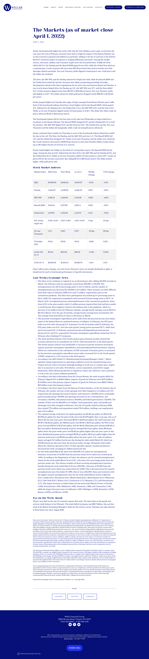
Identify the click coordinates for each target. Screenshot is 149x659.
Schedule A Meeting (135, 7)
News (60, 7)
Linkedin (90, 596)
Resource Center (73, 7)
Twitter (74, 596)
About (53, 7)
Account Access (113, 7)
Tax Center (88, 7)
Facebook (59, 596)
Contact (99, 7)
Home (46, 7)
